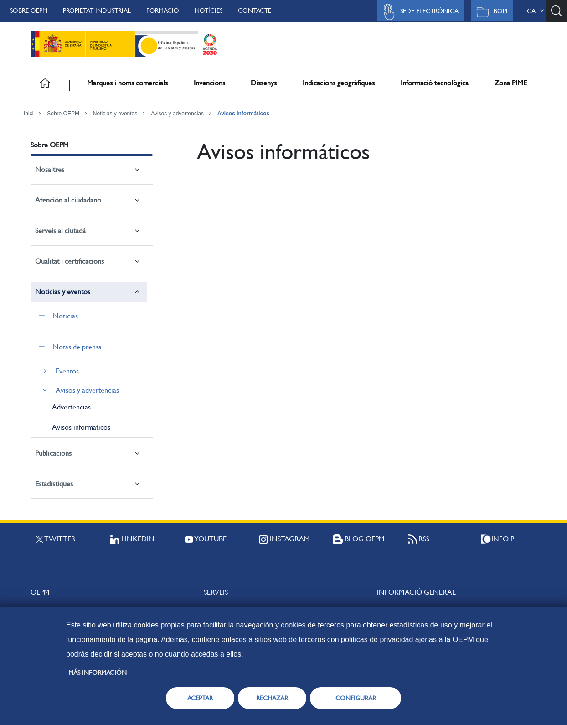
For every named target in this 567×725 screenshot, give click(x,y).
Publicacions (53, 453)
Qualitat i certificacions (69, 261)
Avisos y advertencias (177, 113)
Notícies (208, 10)
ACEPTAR (200, 698)
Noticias (65, 315)
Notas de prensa (77, 346)
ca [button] (535, 11)
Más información (97, 672)
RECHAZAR (272, 698)
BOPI (490, 12)
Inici (28, 113)
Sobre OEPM (28, 10)
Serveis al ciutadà (60, 230)
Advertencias (71, 407)
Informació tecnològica (435, 82)
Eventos (67, 371)
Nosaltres (49, 169)
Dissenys (264, 82)
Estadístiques (54, 483)
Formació (162, 10)
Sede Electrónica (418, 12)
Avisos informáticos (243, 113)
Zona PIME (511, 82)
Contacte (254, 10)
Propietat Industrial (97, 10)
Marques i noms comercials (127, 82)
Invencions (209, 82)
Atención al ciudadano (68, 200)
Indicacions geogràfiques (339, 82)
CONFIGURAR (355, 698)
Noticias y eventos (115, 113)
